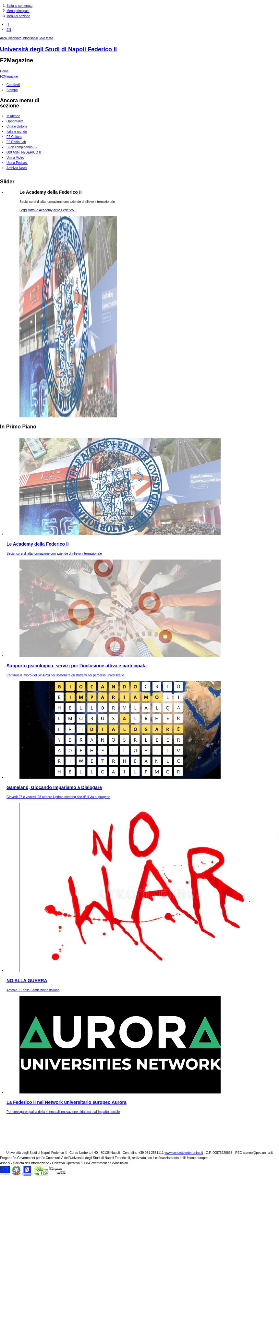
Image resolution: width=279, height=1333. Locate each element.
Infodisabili (30, 38)
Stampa (12, 90)
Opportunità (14, 121)
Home (4, 71)
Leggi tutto (48, 210)
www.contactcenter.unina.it (183, 1152)
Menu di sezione (18, 16)
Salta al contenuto (19, 5)
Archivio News (16, 168)
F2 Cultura (14, 137)
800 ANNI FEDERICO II (23, 152)
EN (8, 29)
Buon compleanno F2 (21, 147)
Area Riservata (10, 38)
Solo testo (46, 38)
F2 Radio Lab (16, 142)
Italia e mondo (16, 131)
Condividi (13, 85)
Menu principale (18, 11)
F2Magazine (16, 60)
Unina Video (15, 157)
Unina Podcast (17, 163)
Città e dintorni (16, 126)
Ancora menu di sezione (19, 103)
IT (7, 24)
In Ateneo (13, 116)
